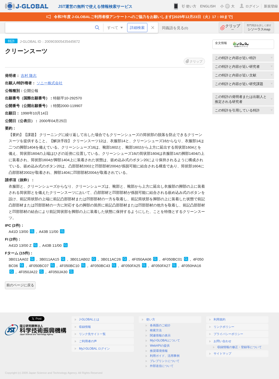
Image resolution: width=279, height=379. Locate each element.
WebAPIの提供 (160, 345)
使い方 (191, 6)
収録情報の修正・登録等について (239, 347)
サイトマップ (222, 353)
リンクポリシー (224, 327)
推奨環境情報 (159, 351)
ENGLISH (208, 6)
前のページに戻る (20, 285)
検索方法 (156, 330)
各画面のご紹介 (160, 325)
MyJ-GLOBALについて (165, 340)
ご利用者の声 (88, 341)
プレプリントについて (164, 361)
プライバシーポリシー (228, 334)
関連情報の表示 (160, 335)
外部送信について (162, 366)
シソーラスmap (259, 27)
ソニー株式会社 (49, 83)
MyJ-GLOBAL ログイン (94, 348)
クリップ (232, 27)
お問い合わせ (222, 341)
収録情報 (85, 327)
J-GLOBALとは (89, 319)
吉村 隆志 (29, 75)
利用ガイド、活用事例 (164, 355)
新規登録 (271, 6)
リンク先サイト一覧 (92, 334)
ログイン (252, 6)
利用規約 (219, 319)
